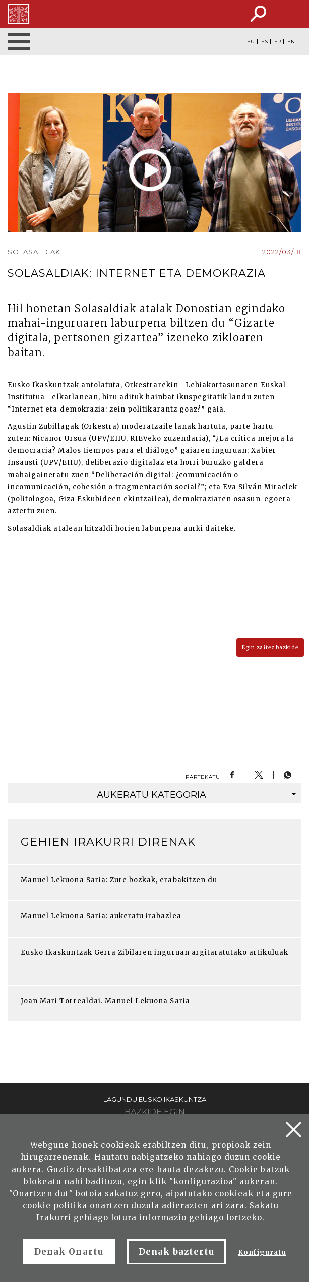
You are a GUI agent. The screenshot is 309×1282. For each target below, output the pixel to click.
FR (277, 41)
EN (291, 41)
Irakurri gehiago (72, 1217)
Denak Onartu (68, 1251)
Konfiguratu (262, 1252)
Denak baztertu (177, 1251)
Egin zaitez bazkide (270, 647)
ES (264, 41)
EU (251, 41)
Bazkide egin (155, 1112)
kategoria (196, 795)
